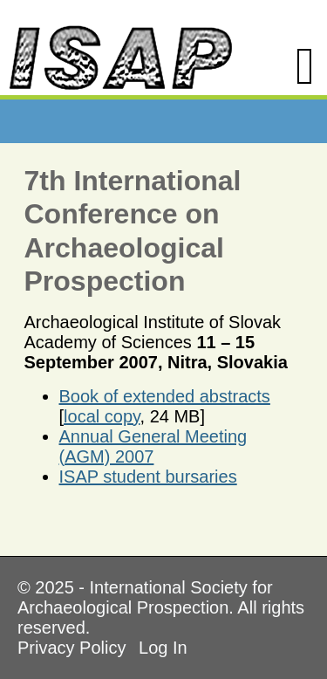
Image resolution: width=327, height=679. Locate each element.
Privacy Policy (71, 647)
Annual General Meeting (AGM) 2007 (153, 446)
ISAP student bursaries (148, 476)
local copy (102, 416)
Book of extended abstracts (164, 396)
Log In (163, 647)
